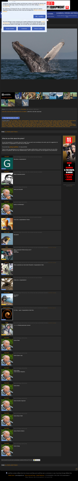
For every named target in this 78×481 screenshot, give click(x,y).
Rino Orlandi (43, 125)
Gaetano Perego (64, 121)
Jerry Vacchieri (26, 123)
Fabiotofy (41, 121)
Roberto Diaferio (64, 125)
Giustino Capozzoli (11, 123)
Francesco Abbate (48, 121)
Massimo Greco (63, 123)
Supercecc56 (42, 126)
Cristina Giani (66, 120)
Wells (64, 126)
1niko (11, 120)
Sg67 (24, 126)
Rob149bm (23, 109)
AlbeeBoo (15, 120)
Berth (45, 120)
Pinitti (27, 125)
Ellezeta (16, 121)
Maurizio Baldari (11, 124)
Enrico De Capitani (23, 121)
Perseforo (23, 125)
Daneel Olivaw (72, 120)
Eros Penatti (31, 121)
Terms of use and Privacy (30, 475)
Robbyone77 (49, 125)
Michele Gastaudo (37, 124)
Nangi (54, 124)
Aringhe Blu (41, 120)
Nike (61, 124)
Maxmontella (24, 124)
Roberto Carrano (56, 125)
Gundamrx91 (19, 123)
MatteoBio (70, 123)
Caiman (55, 120)
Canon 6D (4, 111)
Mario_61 (52, 123)
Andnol (19, 120)
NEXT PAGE (14, 131)
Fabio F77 (36, 121)
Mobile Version (11, 475)
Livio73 (39, 123)
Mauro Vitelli (18, 124)
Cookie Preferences (40, 475)
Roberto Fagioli (72, 125)
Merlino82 (30, 124)
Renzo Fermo (37, 125)
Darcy (7, 121)
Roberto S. (4, 126)
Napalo (58, 124)
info (71, 185)
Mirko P (43, 124)
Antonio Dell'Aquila (34, 120)
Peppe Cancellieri (17, 125)
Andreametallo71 (25, 120)
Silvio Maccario (29, 126)
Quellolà (31, 125)
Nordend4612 (72, 124)
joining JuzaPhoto (14, 147)
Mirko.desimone (49, 124)
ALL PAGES (7, 131)
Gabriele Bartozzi (56, 121)
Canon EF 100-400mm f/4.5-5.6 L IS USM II (17, 111)
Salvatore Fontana (18, 126)
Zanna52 (68, 126)
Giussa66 (7, 156)
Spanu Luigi (35, 126)
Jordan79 (32, 123)
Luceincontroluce (45, 123)
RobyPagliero (10, 126)
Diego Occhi (11, 121)
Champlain (59, 120)
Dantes (3, 121)
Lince (36, 123)
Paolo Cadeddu (8, 125)
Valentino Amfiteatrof (50, 126)
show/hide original (52, 247)
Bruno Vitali (50, 120)
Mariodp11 (57, 123)
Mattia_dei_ (4, 124)
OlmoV (3, 125)
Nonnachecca (66, 124)
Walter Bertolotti (58, 126)
